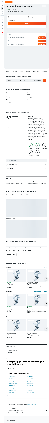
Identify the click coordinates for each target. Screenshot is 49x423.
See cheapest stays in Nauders (40, 291)
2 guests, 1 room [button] (11, 20)
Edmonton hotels (30, 392)
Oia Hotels (11, 378)
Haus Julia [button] (9, 283)
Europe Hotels (18, 419)
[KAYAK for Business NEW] (2, 25)
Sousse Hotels (30, 376)
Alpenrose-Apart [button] (30, 307)
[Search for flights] (2, 6)
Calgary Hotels (12, 376)
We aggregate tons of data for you (27, 410)
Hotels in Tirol (32, 419)
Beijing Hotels (12, 385)
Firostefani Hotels (12, 379)
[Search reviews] (27, 160)
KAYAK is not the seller (27, 408)
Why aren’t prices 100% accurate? (27, 412)
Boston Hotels (29, 379)
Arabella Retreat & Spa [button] (11, 332)
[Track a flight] (2, 20)
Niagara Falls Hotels (13, 383)
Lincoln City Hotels (30, 387)
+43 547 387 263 (11, 13)
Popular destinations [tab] (12, 368)
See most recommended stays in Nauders (38, 316)
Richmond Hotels (12, 387)
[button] (2, 2)
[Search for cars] (2, 11)
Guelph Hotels (12, 381)
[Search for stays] (2, 8)
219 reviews (17, 9)
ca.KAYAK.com (8, 419)
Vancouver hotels (12, 390)
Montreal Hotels (12, 388)
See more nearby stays (42, 267)
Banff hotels (29, 390)
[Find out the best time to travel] (2, 22)
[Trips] (2, 29)
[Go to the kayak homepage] (8, 2)
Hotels (14, 419)
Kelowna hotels (12, 394)
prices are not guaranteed (31, 404)
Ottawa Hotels (30, 383)
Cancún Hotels (30, 378)
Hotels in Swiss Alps (39, 419)
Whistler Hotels (30, 385)
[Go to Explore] (2, 17)
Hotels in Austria (26, 419)
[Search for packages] (2, 13)
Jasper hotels (11, 392)
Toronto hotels (30, 388)
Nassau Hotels (29, 381)
